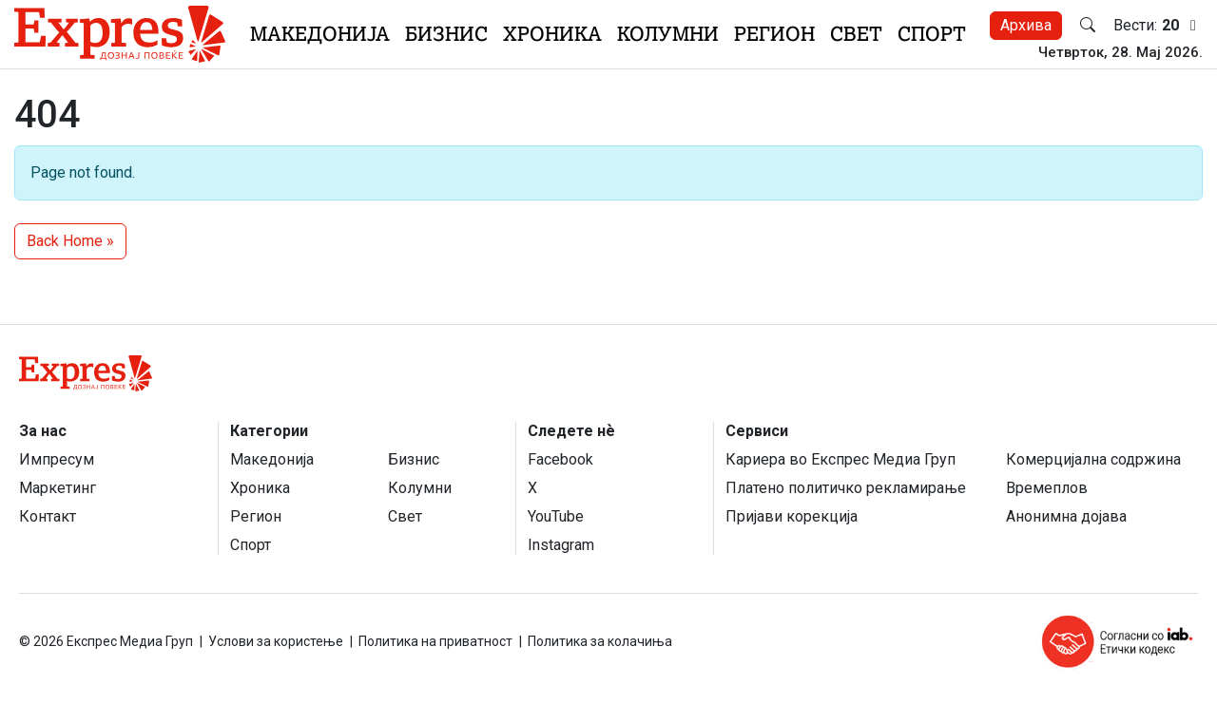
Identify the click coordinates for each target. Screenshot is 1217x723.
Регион (774, 34)
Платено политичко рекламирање (845, 488)
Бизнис (446, 34)
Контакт (47, 516)
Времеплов (1047, 488)
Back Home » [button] (70, 241)
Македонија (320, 34)
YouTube (556, 516)
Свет (856, 34)
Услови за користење (275, 641)
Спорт (932, 34)
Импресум (56, 459)
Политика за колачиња (600, 641)
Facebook (560, 459)
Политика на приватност (435, 641)
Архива (1026, 25)
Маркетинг (57, 488)
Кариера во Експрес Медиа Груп (840, 459)
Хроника (552, 34)
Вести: (1158, 25)
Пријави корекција (791, 516)
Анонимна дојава (1066, 516)
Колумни (668, 34)
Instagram (561, 545)
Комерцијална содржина (1093, 459)
